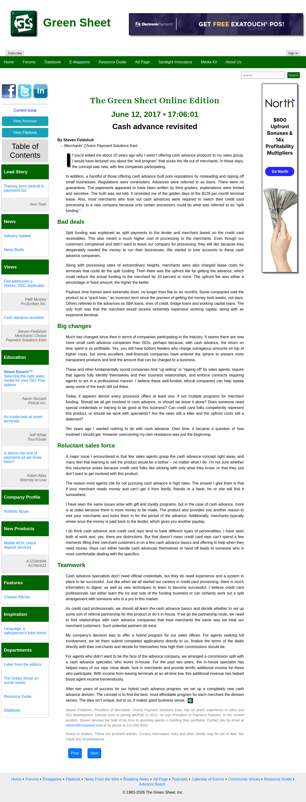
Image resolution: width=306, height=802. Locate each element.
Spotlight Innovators (175, 62)
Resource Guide (112, 62)
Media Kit (209, 62)
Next (94, 753)
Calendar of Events (208, 779)
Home (9, 62)
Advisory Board (152, 784)
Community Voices (244, 779)
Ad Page (142, 62)
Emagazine (52, 779)
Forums (29, 62)
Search (294, 75)
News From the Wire (101, 779)
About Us (233, 62)
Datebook (52, 62)
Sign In (293, 53)
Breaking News (136, 779)
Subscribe (15, 53)
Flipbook (73, 779)
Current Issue (25, 110)
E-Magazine (80, 62)
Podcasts (180, 779)
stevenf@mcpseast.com (84, 725)
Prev (75, 753)
